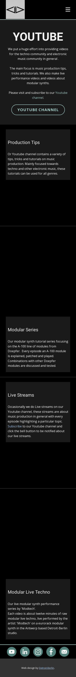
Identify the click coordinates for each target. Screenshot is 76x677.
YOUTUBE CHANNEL (38, 109)
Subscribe (15, 426)
